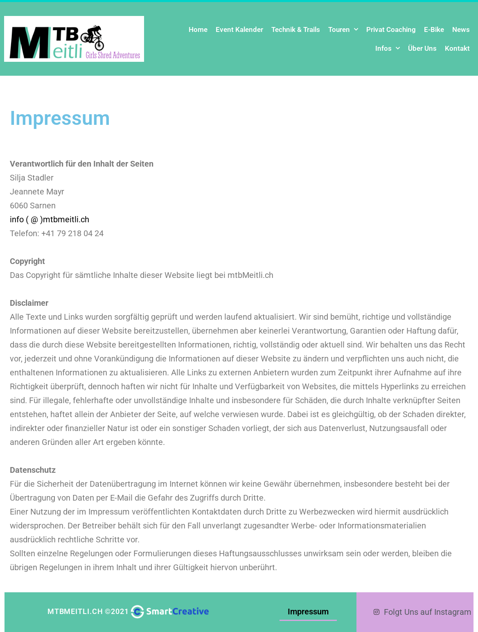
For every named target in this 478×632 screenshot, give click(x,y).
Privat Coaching (391, 29)
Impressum (309, 611)
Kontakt (457, 48)
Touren (343, 29)
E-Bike (434, 29)
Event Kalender (239, 29)
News (461, 29)
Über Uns (422, 48)
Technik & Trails (295, 29)
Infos (387, 48)
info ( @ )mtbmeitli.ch (49, 219)
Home (198, 29)
